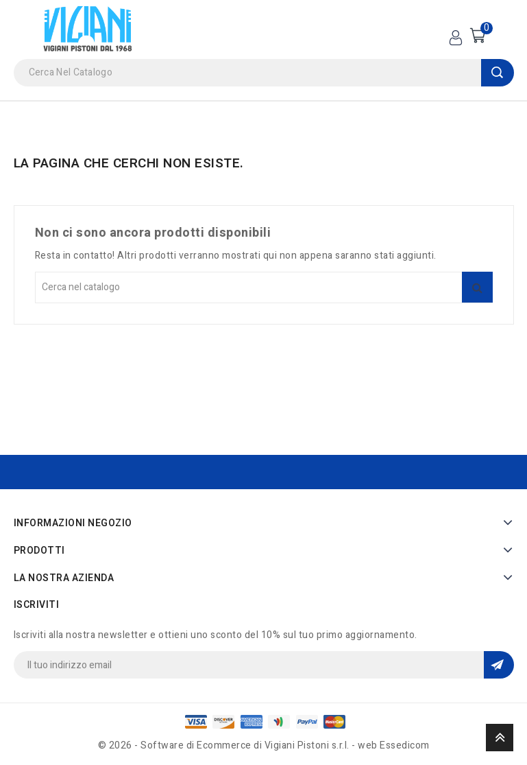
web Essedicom (394, 745)
